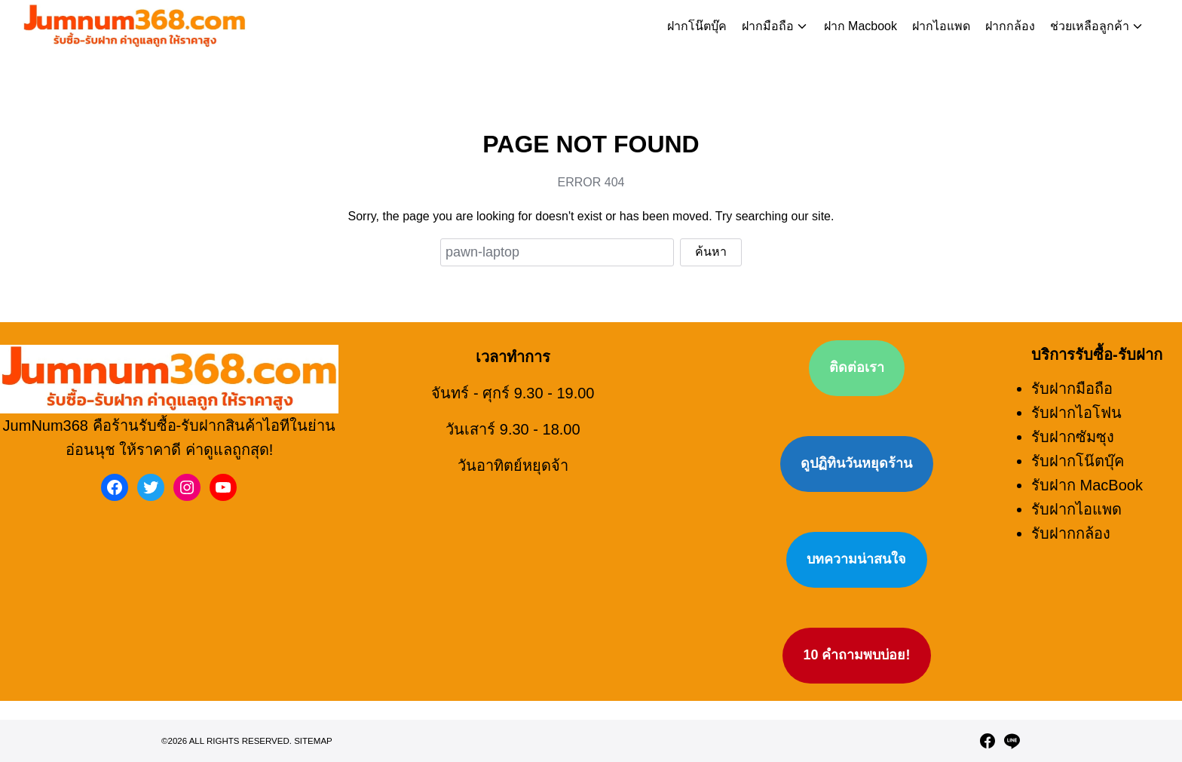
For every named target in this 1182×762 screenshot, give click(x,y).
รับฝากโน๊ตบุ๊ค (1077, 427)
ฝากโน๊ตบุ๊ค (697, 26)
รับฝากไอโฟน (1076, 379)
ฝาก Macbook (860, 26)
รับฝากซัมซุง (1072, 403)
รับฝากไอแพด (1076, 476)
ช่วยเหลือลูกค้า (1089, 26)
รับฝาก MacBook (1087, 452)
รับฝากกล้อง (1070, 500)
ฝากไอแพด (941, 26)
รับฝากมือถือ (1072, 355)
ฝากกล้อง (1010, 26)
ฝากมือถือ (768, 26)
